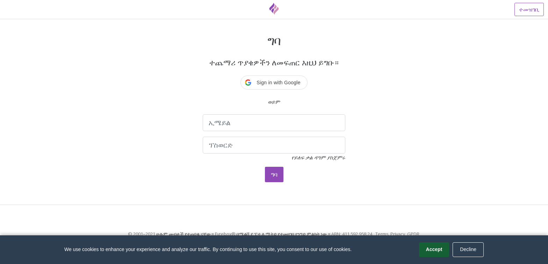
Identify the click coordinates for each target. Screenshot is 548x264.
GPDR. (413, 234)
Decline (468, 249)
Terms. (382, 234)
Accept (434, 249)
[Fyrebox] (274, 8)
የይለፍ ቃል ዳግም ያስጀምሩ (318, 157)
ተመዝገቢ (529, 9)
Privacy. (398, 234)
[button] (274, 83)
